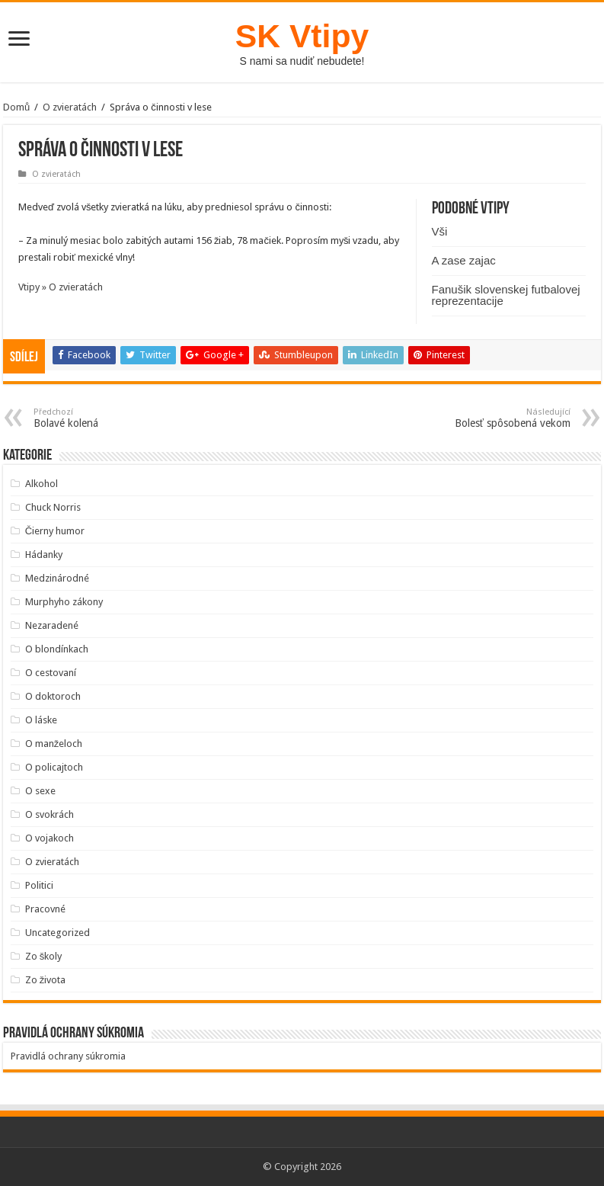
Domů (16, 107)
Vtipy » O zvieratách (60, 287)
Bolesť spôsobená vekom (492, 418)
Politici (39, 885)
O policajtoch (54, 767)
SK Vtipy (302, 36)
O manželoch (54, 743)
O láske (41, 720)
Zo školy (43, 956)
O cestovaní (50, 672)
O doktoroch (53, 696)
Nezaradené (51, 625)
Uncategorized (57, 932)
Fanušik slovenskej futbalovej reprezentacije (506, 295)
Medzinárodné (57, 578)
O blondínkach (56, 649)
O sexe (40, 791)
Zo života (45, 980)
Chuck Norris (53, 507)
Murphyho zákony (64, 601)
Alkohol (41, 483)
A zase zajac (464, 260)
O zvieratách (70, 107)
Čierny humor (55, 531)
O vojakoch (49, 838)
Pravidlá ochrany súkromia (68, 1056)
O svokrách (49, 814)
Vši (440, 231)
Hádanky (43, 554)
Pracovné (45, 909)
